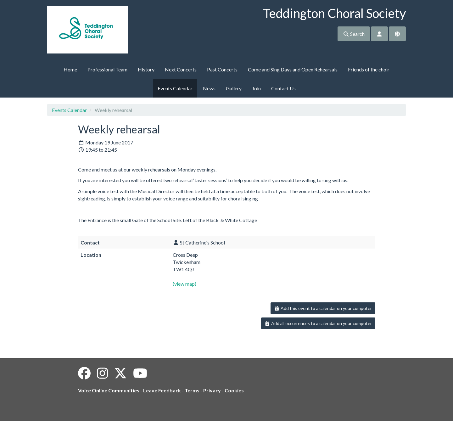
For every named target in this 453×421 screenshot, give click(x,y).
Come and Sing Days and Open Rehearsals (293, 69)
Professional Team (107, 69)
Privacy (212, 390)
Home (70, 69)
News (209, 88)
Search (354, 34)
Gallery (234, 88)
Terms (192, 390)
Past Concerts (222, 69)
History (146, 69)
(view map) (184, 284)
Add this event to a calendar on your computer (323, 308)
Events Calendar (175, 88)
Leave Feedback (162, 390)
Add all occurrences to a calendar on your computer (318, 323)
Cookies (234, 390)
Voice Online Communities (108, 390)
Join (256, 88)
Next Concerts (181, 69)
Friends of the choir (368, 69)
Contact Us (283, 88)
